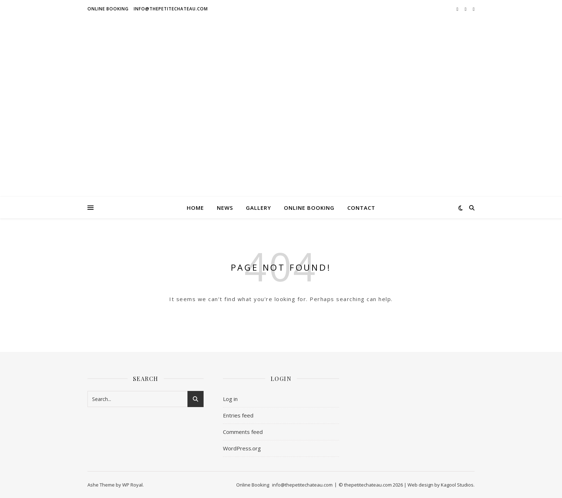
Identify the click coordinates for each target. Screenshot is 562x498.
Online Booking (108, 9)
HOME (195, 207)
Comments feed (243, 431)
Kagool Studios (457, 485)
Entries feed (238, 415)
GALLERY (258, 207)
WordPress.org (242, 448)
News (225, 207)
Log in (230, 398)
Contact (361, 207)
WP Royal (132, 485)
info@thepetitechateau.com (171, 9)
